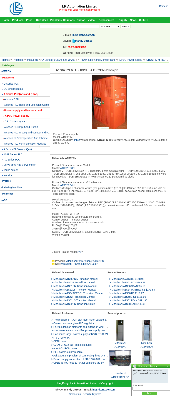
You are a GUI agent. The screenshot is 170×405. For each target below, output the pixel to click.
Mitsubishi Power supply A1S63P (79, 263)
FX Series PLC (12, 159)
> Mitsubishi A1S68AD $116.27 (126, 293)
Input (77, 139)
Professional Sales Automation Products (79, 9)
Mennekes (8, 193)
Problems (56, 20)
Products (17, 20)
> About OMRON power (64, 348)
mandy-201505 (83, 40)
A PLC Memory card (16, 121)
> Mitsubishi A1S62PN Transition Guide (73, 304)
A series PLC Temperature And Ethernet (26, 138)
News (133, 20)
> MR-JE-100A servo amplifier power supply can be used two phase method (93, 330)
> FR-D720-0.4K (60, 337)
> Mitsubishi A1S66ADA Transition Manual (74, 278)
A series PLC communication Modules (25, 143)
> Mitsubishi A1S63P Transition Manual (73, 282)
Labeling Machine (12, 187)
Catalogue (8, 65)
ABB (4, 200)
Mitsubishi (32, 59)
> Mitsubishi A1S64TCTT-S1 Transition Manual (77, 293)
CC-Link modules (13, 88)
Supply (123, 20)
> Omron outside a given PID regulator (72, 323)
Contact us (75, 394)
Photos (81, 20)
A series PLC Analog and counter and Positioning (31, 132)
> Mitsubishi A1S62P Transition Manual (73, 296)
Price (29, 20)
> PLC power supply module (67, 352)
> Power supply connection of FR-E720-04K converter (81, 359)
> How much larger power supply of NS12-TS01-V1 (79, 334)
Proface (6, 180)
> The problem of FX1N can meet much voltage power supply (85, 319)
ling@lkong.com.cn (83, 34)
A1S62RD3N (67, 168)
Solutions (69, 20)
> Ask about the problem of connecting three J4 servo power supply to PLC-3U (94, 355)
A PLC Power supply (130, 59)
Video (91, 20)
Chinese (163, 6)
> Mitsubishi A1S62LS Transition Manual (73, 289)
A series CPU (11, 99)
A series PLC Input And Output (21, 127)
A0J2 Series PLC (12, 154)
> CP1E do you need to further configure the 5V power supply (85, 362)
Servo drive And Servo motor (20, 164)
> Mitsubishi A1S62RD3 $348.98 (127, 282)
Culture (143, 20)
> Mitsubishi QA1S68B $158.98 (126, 278)
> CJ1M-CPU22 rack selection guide (71, 344)
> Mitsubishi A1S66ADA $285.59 (127, 286)
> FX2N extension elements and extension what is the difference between (92, 326)
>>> (80, 251)
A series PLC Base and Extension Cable (26, 104)
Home (5, 20)
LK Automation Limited (79, 6)
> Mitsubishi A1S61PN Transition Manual (73, 286)
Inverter (8, 175)
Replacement (106, 20)
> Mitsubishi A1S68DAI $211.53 (126, 304)
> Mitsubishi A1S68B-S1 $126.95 (127, 296)
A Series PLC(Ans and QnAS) (59, 59)
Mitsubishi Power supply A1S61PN (85, 261)
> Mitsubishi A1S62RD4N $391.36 (128, 300)
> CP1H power (59, 341)
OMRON (6, 71)
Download (42, 20)
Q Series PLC (11, 83)
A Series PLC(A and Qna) (17, 149)
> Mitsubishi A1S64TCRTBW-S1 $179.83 (132, 289)
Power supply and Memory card (97, 59)
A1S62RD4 (66, 185)
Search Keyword (92, 394)
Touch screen (11, 170)
